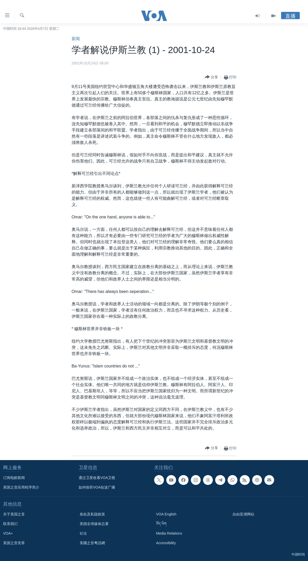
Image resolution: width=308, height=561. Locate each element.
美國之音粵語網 (92, 543)
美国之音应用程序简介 (21, 487)
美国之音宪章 (14, 543)
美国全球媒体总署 (94, 524)
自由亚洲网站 (243, 514)
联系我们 (10, 524)
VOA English (166, 514)
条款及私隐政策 (92, 514)
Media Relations (169, 533)
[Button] (211, 77)
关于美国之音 (14, 514)
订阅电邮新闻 (14, 478)
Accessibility (166, 543)
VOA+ (8, 533)
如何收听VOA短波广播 (97, 487)
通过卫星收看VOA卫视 (97, 478)
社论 (83, 533)
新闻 (76, 38)
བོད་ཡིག (161, 524)
